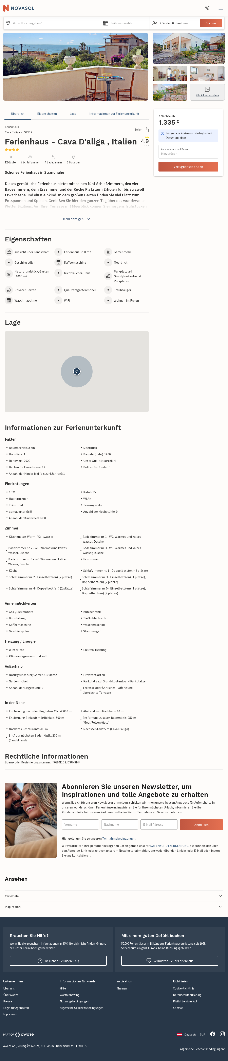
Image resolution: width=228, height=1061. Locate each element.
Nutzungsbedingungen (74, 1001)
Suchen (211, 23)
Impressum (10, 1014)
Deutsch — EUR (191, 1034)
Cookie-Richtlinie (183, 988)
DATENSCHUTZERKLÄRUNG (169, 846)
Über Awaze (10, 995)
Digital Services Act (185, 1001)
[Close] (221, 8)
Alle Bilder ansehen (207, 92)
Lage (73, 114)
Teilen (142, 130)
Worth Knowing (69, 995)
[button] (125, 23)
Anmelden (201, 825)
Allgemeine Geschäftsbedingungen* (202, 1049)
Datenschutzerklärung (187, 995)
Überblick (17, 114)
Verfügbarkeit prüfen (188, 167)
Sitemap (178, 1008)
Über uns (9, 988)
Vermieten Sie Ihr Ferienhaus (169, 960)
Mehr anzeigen (77, 218)
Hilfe (63, 988)
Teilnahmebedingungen (118, 838)
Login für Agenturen (16, 1008)
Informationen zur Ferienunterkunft (114, 114)
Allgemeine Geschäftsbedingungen (81, 1008)
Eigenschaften (47, 114)
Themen (121, 988)
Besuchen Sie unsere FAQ (58, 960)
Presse (7, 1001)
